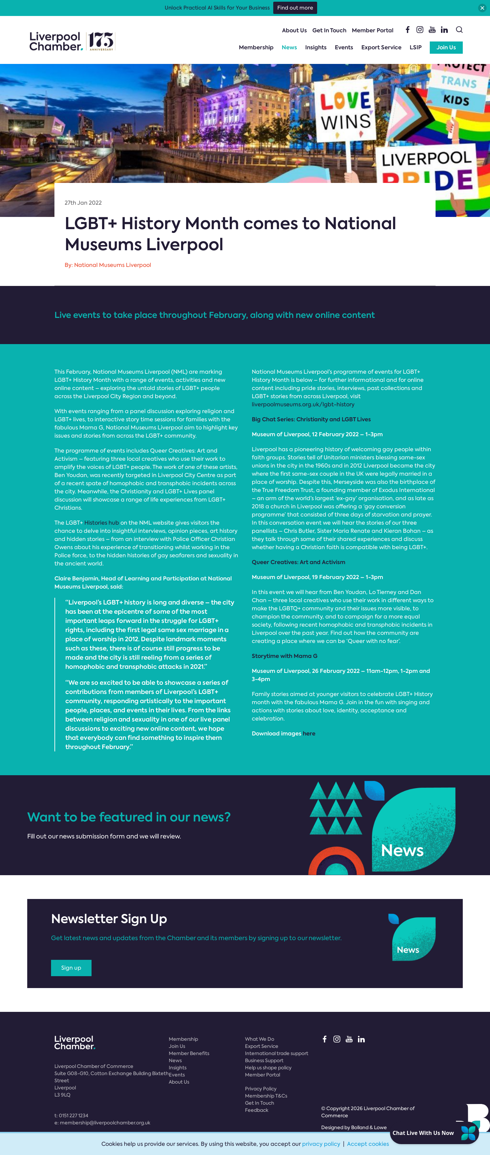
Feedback (256, 1110)
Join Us (446, 47)
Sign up (71, 967)
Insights (316, 47)
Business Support (264, 1060)
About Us (294, 30)
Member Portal (372, 30)
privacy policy (321, 1144)
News (289, 47)
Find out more (295, 7)
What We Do (259, 1039)
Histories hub (101, 522)
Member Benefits (189, 1053)
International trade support (276, 1053)
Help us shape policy (268, 1068)
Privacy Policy (261, 1089)
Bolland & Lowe (369, 1127)
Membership (256, 47)
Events (344, 47)
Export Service (381, 47)
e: (102, 1123)
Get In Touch (329, 30)
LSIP (416, 47)
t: (71, 1115)
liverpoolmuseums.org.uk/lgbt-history (303, 404)
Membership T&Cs (266, 1096)
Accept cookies (368, 1144)
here (309, 733)
